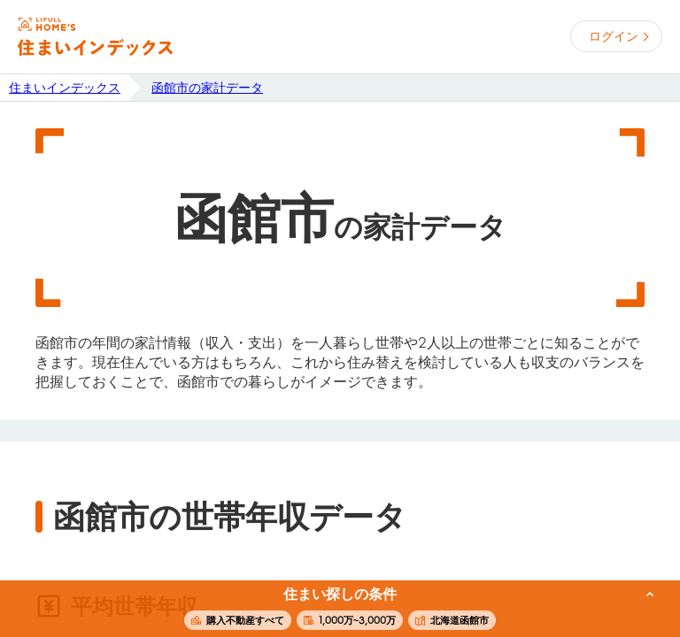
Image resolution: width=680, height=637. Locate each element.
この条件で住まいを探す (330, 609)
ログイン (613, 36)
